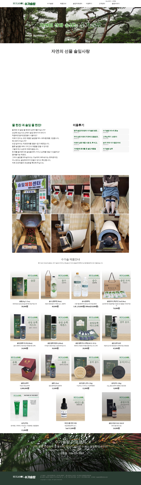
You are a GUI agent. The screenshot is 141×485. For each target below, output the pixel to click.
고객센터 (102, 3)
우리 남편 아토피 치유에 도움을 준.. (86, 137)
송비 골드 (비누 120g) (86, 383)
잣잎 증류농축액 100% (70, 426)
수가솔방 (50, 3)
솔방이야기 (116, 3)
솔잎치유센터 (77, 3)
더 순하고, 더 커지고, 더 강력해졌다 (86, 386)
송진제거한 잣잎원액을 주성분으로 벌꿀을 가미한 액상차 (116, 305)
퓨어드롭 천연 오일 (116, 426)
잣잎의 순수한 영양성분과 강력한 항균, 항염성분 (116, 346)
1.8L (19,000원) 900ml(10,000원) (85, 306)
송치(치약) (24, 423)
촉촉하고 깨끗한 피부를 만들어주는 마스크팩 (85, 346)
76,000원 (116, 308)
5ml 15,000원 (70, 428)
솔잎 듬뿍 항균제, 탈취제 (55, 386)
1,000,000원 (24, 388)
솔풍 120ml (55, 383)
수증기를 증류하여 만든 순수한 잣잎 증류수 (86, 304)
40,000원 (55, 306)
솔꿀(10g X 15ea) (24, 301)
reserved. (59, 479)
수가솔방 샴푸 (108, 149)
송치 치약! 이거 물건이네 (111, 143)
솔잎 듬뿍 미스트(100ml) (24, 343)
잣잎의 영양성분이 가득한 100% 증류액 (55, 304)
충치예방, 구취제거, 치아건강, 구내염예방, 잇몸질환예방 (25, 426)
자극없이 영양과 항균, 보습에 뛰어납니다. (55, 346)
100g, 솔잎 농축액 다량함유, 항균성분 (116, 386)
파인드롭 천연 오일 (70, 423)
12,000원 (55, 388)
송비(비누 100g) (116, 383)
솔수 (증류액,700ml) (55, 301)
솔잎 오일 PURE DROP (116, 423)
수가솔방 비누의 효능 (110, 131)
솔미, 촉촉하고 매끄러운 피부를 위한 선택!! (24, 346)
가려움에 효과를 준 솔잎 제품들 (85, 149)
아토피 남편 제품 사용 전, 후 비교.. (86, 143)
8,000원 (116, 388)
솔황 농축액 (24, 383)
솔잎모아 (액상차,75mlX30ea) (116, 301)
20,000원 (85, 348)
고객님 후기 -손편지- (110, 137)
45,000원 (116, 348)
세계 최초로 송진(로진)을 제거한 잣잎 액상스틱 (24, 304)
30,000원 (24, 306)
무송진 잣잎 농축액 (25, 386)
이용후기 (89, 3)
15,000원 (24, 430)
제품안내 (63, 3)
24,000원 (24, 348)
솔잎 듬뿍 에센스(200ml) (55, 343)
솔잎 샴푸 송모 (116, 343)
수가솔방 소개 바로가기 (70, 459)
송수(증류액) (86, 301)
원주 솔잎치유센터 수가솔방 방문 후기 (86, 131)
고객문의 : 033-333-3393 (70, 453)
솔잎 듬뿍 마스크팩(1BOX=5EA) (85, 343)
